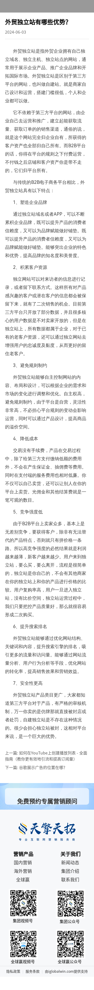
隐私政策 (13, 971)
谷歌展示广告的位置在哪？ (43, 768)
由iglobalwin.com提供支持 (66, 971)
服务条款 (33, 971)
